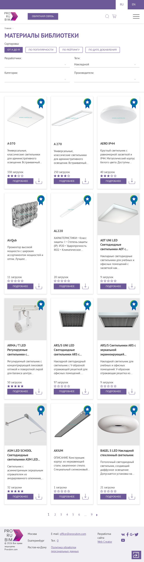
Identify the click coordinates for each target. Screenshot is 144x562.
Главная (7, 28)
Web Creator (105, 542)
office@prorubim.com (73, 534)
